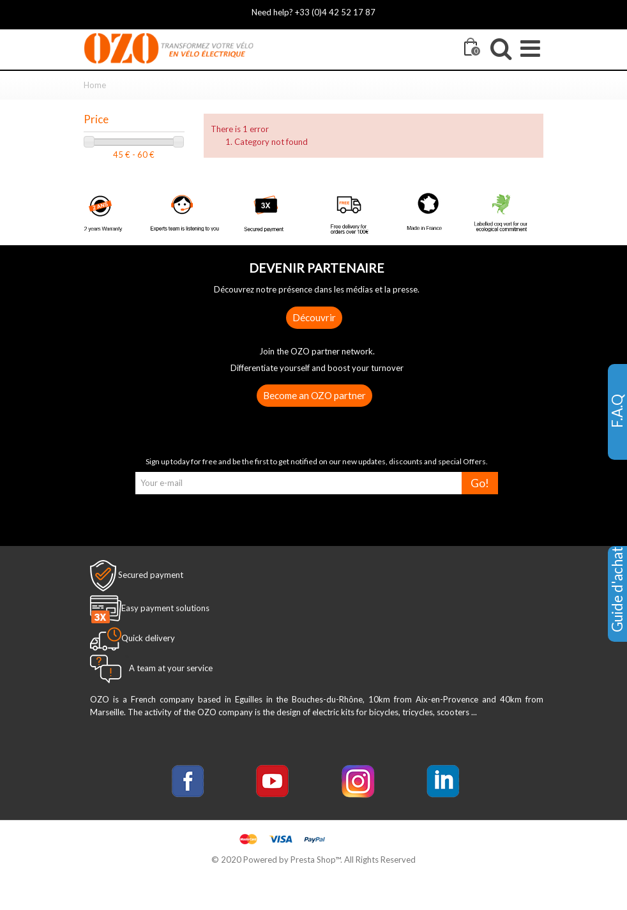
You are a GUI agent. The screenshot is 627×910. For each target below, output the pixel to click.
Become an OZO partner (314, 395)
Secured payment (150, 575)
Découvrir (314, 317)
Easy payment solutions (165, 608)
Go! (480, 483)
